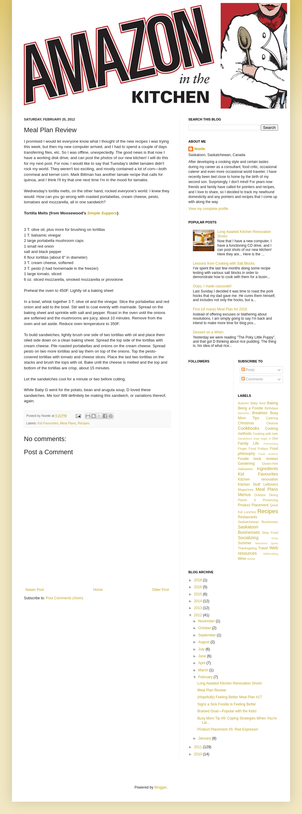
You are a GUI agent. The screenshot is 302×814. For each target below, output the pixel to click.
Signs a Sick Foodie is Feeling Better (226, 704)
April (202, 663)
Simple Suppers (102, 213)
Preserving (270, 500)
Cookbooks (249, 428)
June (202, 656)
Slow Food (270, 532)
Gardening (246, 463)
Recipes (83, 423)
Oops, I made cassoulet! (212, 286)
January (205, 738)
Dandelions (245, 438)
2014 (198, 601)
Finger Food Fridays (253, 448)
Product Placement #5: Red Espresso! (227, 729)
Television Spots (266, 543)
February (205, 677)
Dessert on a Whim (208, 332)
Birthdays (271, 408)
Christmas (246, 423)
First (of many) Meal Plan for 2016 (220, 309)
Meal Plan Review (211, 690)
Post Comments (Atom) (64, 598)
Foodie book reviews (258, 459)
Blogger (160, 787)
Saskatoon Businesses (249, 530)
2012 (198, 615)
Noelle (199, 149)
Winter (251, 558)
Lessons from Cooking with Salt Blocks (224, 263)
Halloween (245, 469)
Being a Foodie (250, 408)
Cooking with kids (265, 433)
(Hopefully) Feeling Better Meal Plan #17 (229, 697)
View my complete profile (208, 209)
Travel (263, 548)
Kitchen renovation (258, 479)
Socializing (248, 537)
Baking (272, 403)
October (205, 628)
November (207, 621)
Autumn (243, 403)
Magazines (246, 489)
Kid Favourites (48, 423)
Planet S (247, 500)
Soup (275, 538)
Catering (272, 418)
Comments (252, 379)
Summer (244, 543)
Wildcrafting (270, 553)
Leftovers (270, 484)
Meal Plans (68, 423)
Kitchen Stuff (249, 484)
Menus (244, 494)
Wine (242, 559)
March (203, 670)
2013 (198, 608)
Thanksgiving (247, 548)
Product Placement (253, 505)
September (207, 635)
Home (98, 590)
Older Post (160, 590)
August (204, 642)
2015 (198, 594)
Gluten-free (270, 463)
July (202, 649)
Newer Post (34, 590)
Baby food (258, 403)
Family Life (248, 443)
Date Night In (262, 438)
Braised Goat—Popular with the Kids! (227, 711)
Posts (248, 370)
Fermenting (270, 443)
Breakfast (259, 413)
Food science (268, 453)
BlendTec (244, 413)
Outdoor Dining (266, 495)
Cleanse (272, 423)
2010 (198, 754)
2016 (198, 587)
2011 (198, 747)
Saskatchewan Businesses (258, 522)
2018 (198, 580)
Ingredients (267, 468)
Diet (275, 438)
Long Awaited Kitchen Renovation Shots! (229, 683)
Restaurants (247, 517)
